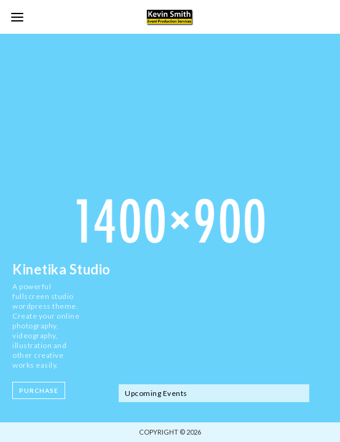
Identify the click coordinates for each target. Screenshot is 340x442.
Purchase (38, 390)
